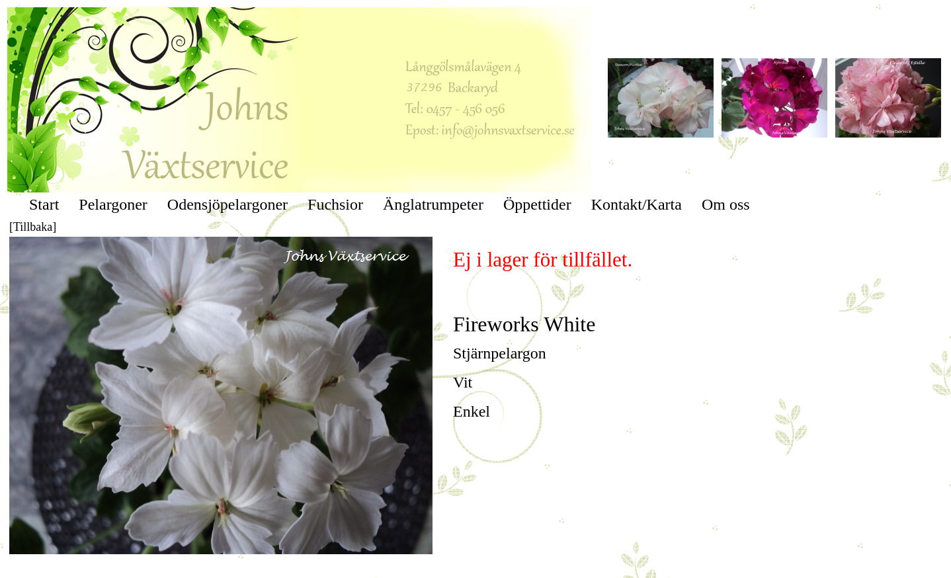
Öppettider (537, 204)
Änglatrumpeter (433, 204)
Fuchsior (335, 204)
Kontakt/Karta (636, 204)
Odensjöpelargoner (227, 204)
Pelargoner (113, 204)
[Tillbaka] (32, 226)
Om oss (726, 204)
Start (44, 204)
